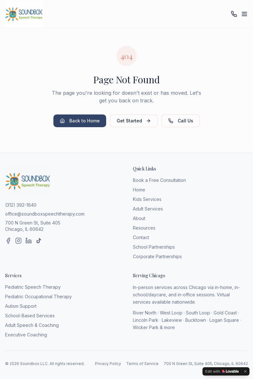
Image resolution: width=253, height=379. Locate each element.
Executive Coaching (26, 334)
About (139, 218)
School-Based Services (30, 315)
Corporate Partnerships (157, 256)
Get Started (134, 120)
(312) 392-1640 (21, 205)
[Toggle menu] (244, 13)
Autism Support (21, 306)
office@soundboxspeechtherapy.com (45, 214)
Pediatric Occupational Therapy (38, 296)
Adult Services (148, 208)
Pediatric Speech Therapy (33, 287)
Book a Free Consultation (159, 180)
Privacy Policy (108, 363)
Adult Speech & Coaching (32, 325)
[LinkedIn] (28, 241)
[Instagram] (18, 241)
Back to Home (80, 120)
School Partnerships (154, 247)
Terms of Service (142, 363)
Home (139, 189)
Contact (141, 237)
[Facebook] (8, 241)
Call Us (180, 120)
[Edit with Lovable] (222, 371)
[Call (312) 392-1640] (234, 14)
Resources (144, 228)
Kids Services (147, 199)
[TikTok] (39, 241)
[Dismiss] (245, 371)
